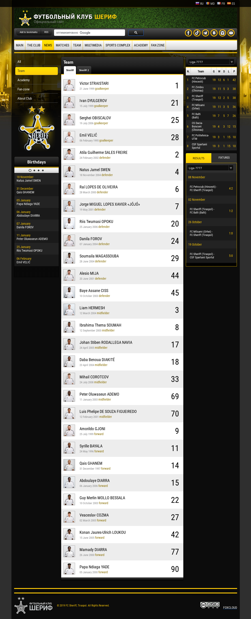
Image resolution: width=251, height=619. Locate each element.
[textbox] (209, 62)
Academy (141, 45)
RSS (46, 32)
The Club (33, 45)
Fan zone (157, 45)
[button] (231, 62)
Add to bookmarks (28, 32)
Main (19, 45)
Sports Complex (118, 45)
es (231, 3)
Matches (62, 45)
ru (199, 3)
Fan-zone (23, 89)
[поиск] (89, 33)
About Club (24, 98)
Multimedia (93, 45)
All (19, 62)
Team (77, 45)
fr (221, 3)
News (48, 45)
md (210, 3)
